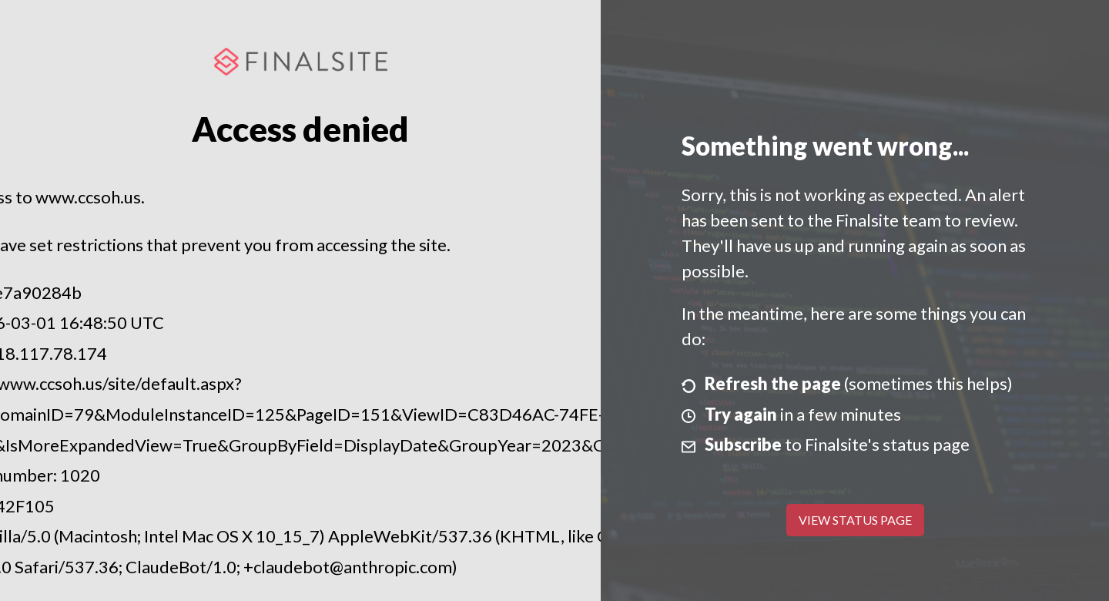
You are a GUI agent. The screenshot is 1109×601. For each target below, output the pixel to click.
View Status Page (855, 519)
